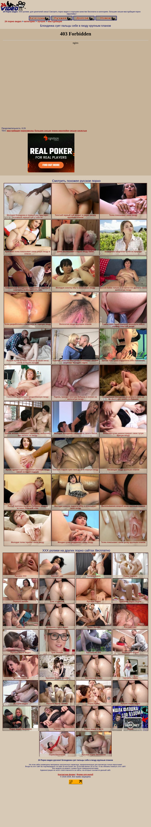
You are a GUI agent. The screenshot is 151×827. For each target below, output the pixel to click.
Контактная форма (66, 774)
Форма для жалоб (85, 774)
